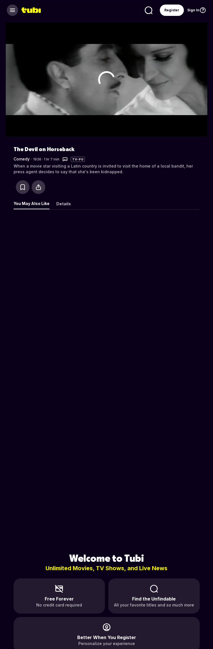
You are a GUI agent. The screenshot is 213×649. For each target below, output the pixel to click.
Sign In (193, 10)
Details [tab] (63, 203)
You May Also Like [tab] (32, 203)
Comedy (22, 159)
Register (171, 10)
